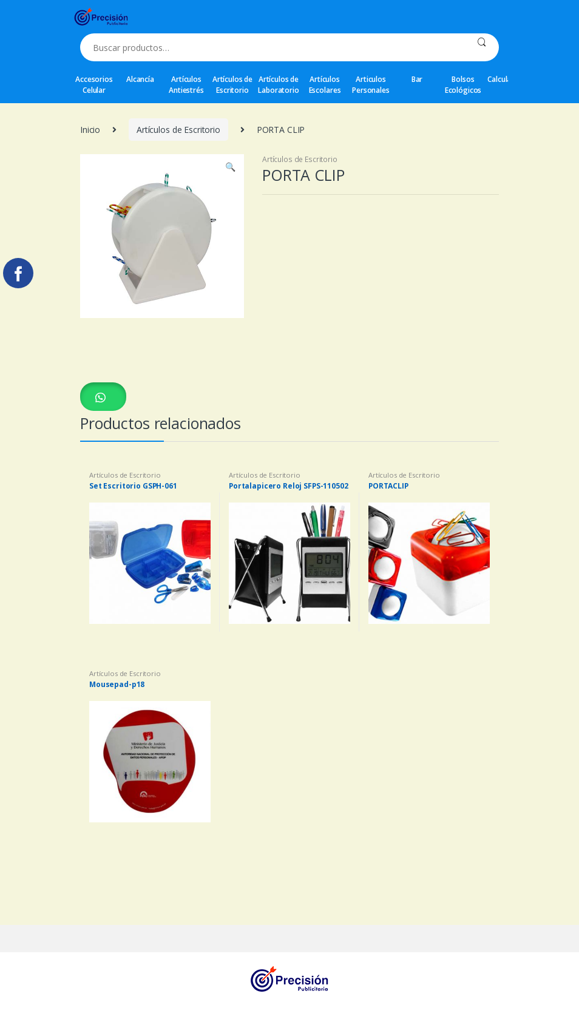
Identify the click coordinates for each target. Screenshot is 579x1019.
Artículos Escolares (325, 84)
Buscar (481, 47)
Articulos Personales (371, 84)
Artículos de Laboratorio (278, 84)
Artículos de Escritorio (232, 84)
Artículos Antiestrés (186, 84)
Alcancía (140, 79)
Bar (417, 79)
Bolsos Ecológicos (463, 84)
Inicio (90, 129)
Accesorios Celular (94, 84)
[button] (103, 396)
